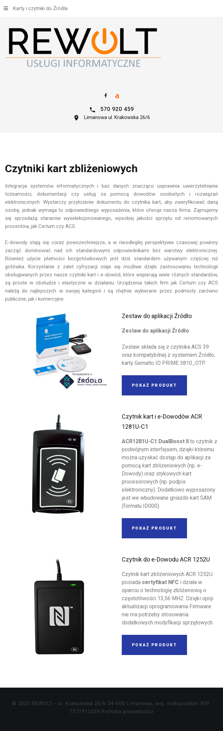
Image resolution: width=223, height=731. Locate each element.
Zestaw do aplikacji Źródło (157, 315)
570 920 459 (117, 109)
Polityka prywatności (128, 711)
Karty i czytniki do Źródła (36, 8)
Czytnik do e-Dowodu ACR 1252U (166, 559)
